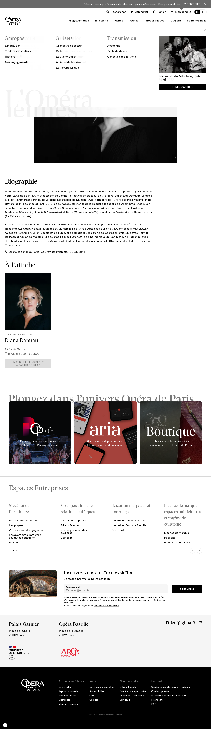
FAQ (154, 704)
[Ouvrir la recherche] (116, 11)
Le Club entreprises (73, 520)
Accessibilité (96, 691)
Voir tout (14, 542)
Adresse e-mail (73, 587)
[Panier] (160, 11)
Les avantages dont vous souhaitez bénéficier (25, 536)
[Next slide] (199, 551)
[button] (5, 725)
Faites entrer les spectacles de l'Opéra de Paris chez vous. (40, 443)
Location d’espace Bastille (129, 525)
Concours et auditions (132, 695)
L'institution (65, 687)
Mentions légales (68, 704)
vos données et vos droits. (106, 605)
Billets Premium (71, 525)
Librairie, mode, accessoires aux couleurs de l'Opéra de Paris (171, 443)
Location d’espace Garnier (129, 520)
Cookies (93, 699)
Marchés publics (67, 695)
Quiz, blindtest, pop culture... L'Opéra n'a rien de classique (105, 443)
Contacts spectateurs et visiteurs (170, 687)
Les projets (16, 525)
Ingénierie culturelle (177, 542)
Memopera (64, 699)
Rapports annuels (68, 691)
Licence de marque (176, 533)
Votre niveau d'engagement (27, 530)
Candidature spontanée (133, 691)
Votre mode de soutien (23, 520)
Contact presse (160, 691)
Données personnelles (101, 687)
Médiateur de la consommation (168, 695)
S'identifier (192, 4)
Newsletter (157, 699)
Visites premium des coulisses (74, 531)
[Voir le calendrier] (140, 11)
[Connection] (182, 11)
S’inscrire (187, 588)
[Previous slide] (192, 551)
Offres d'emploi (128, 687)
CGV (92, 695)
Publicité (170, 538)
